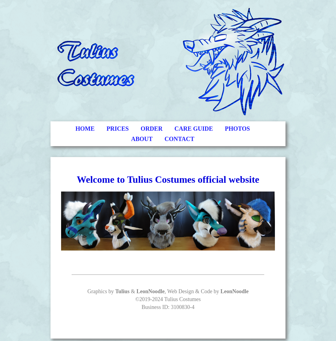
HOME (85, 128)
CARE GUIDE (194, 128)
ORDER (151, 128)
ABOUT (141, 139)
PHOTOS (237, 128)
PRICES (117, 128)
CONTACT (179, 139)
